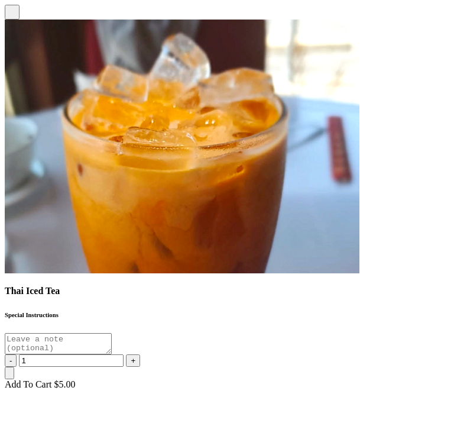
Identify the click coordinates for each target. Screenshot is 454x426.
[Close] (12, 12)
